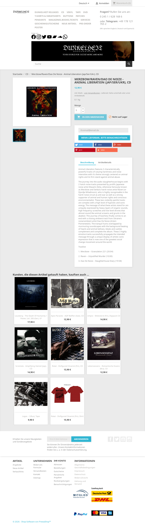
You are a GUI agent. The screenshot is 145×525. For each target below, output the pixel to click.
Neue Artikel (69, 23)
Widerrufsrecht (81, 477)
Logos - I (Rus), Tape (31, 416)
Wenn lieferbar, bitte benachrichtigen (104, 137)
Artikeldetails (104, 162)
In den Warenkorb (90, 117)
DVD (85, 12)
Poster (39, 27)
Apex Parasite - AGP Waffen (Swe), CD (67, 316)
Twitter (116, 439)
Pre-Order (85, 23)
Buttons (68, 16)
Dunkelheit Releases (47, 12)
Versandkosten (39, 471)
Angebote (17, 464)
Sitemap (37, 477)
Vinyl (70, 12)
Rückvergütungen (62, 481)
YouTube (123, 439)
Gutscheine (59, 471)
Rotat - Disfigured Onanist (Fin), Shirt (67, 416)
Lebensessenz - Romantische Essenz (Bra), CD (104, 367)
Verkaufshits (18, 471)
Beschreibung (87, 162)
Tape (78, 12)
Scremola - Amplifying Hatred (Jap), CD (30, 367)
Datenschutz (80, 474)
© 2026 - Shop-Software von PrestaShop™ (32, 521)
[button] (83, 145)
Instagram (129, 439)
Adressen (58, 464)
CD (62, 12)
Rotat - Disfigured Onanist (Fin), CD (67, 366)
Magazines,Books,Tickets (63, 19)
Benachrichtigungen (63, 484)
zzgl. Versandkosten (92, 93)
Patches (80, 16)
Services (85, 19)
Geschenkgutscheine (47, 23)
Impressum (79, 471)
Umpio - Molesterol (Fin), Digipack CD (103, 316)
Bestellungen (60, 468)
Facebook (110, 439)
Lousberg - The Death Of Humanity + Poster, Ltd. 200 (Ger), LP (31, 317)
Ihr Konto (60, 460)
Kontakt (36, 474)
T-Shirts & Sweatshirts (48, 16)
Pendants (40, 19)
